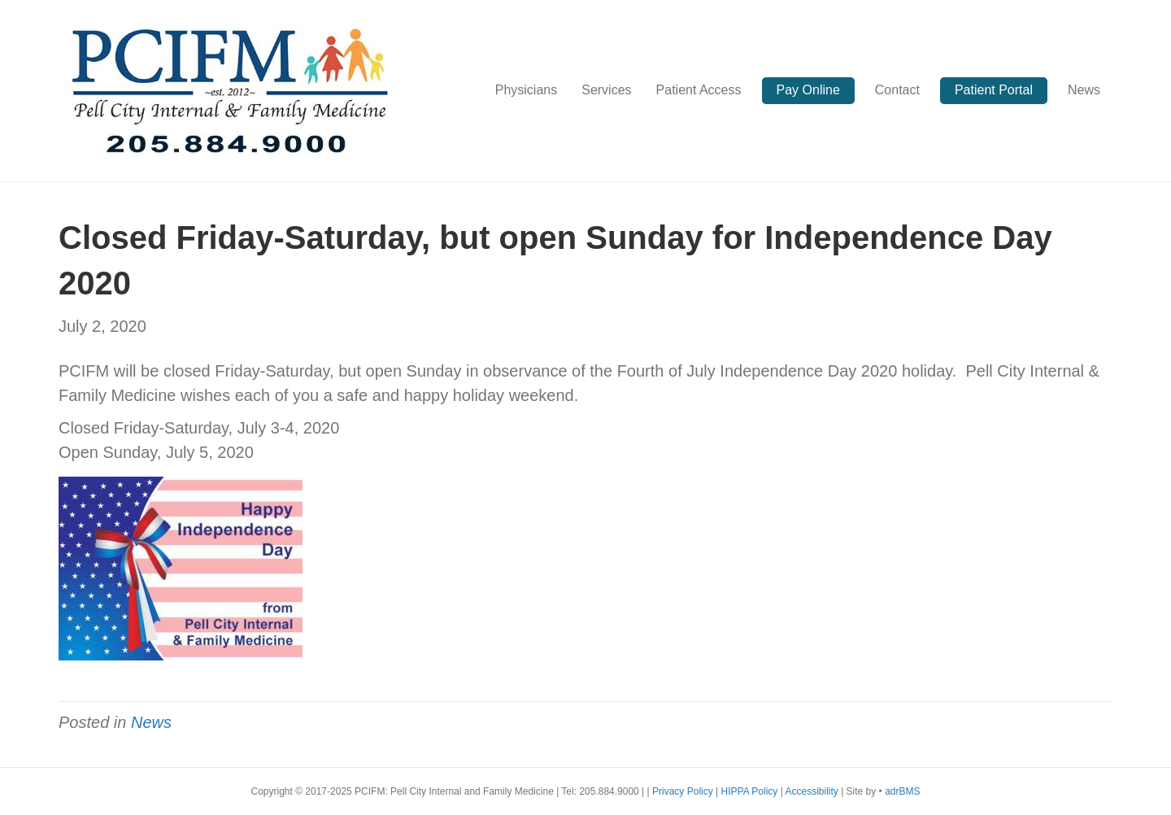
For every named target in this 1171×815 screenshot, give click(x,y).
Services (606, 90)
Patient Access (699, 90)
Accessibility (813, 791)
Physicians (526, 90)
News (1084, 90)
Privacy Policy (684, 791)
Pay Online (808, 90)
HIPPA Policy (749, 791)
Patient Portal (994, 90)
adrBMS (902, 791)
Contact (897, 90)
